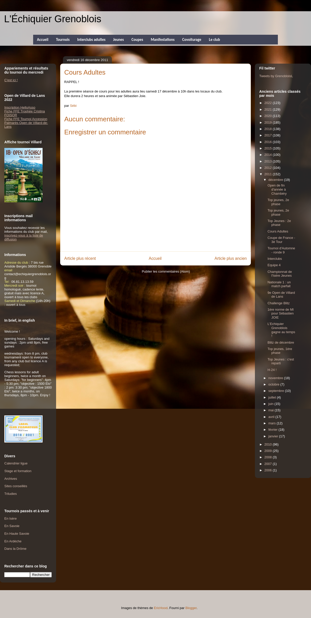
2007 (268, 464)
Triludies (10, 494)
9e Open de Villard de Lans (281, 295)
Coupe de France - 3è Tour (281, 240)
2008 (268, 457)
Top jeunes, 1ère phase (279, 351)
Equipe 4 (273, 265)
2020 (268, 116)
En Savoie (11, 526)
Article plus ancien (230, 258)
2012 (268, 168)
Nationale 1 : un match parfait (279, 284)
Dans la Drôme (15, 549)
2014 (268, 155)
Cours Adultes (277, 231)
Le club (214, 39)
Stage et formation (17, 471)
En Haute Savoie (16, 533)
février (273, 430)
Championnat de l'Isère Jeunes (279, 274)
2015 (268, 148)
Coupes (137, 39)
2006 (268, 470)
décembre (276, 180)
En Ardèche (12, 541)
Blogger (191, 608)
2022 (268, 103)
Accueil (42, 39)
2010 (268, 444)
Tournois (63, 39)
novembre (276, 378)
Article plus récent (80, 258)
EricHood (160, 608)
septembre (276, 391)
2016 (268, 142)
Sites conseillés (15, 486)
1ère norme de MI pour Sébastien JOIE (280, 313)
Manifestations (162, 39)
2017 (268, 135)
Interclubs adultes (91, 39)
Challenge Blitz (278, 303)
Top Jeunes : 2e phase (279, 223)
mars (272, 423)
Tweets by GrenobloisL (276, 76)
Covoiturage (191, 39)
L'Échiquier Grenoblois (52, 19)
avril (271, 417)
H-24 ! (271, 370)
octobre (274, 384)
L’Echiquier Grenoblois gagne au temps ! (281, 330)
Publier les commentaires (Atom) (166, 271)
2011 (268, 174)
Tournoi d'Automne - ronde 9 (281, 250)
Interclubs (274, 259)
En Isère (10, 518)
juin (271, 404)
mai (271, 410)
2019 (268, 122)
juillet (272, 397)
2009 (268, 451)
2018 (268, 129)
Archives (10, 479)
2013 (268, 161)
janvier (273, 436)
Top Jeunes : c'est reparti (280, 361)
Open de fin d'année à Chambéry (277, 189)
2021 (268, 109)
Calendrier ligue (16, 463)
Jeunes (118, 39)
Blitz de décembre (280, 342)
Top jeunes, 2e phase (278, 202)
